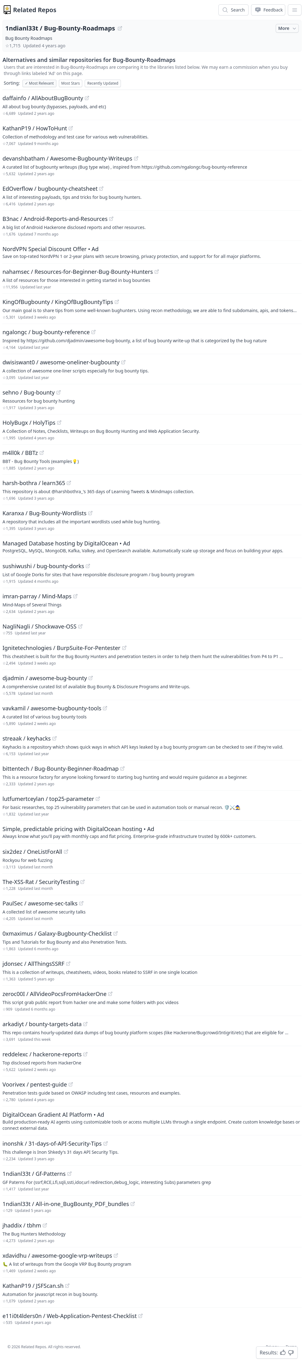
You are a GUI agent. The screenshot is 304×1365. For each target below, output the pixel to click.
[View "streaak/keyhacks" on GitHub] (54, 738)
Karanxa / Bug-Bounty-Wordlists (44, 513)
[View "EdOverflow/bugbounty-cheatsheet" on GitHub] (101, 188)
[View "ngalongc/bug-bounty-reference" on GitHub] (93, 332)
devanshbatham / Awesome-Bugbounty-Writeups (67, 158)
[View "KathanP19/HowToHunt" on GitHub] (70, 128)
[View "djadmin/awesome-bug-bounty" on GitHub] (90, 677)
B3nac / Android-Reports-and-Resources (54, 218)
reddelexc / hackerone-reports (42, 1054)
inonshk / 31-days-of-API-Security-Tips (52, 1143)
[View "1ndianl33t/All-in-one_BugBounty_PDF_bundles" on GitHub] (132, 1203)
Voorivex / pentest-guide (34, 1084)
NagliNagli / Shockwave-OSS (39, 626)
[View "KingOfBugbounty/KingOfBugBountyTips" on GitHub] (116, 301)
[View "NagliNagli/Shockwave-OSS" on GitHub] (80, 626)
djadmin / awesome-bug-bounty (44, 678)
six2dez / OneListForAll (32, 851)
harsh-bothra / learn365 (33, 483)
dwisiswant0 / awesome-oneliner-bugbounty (61, 362)
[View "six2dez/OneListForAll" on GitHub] (66, 851)
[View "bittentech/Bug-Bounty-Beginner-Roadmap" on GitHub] (122, 768)
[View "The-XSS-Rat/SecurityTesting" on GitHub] (82, 881)
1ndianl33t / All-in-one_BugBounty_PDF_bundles (65, 1204)
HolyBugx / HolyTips (28, 422)
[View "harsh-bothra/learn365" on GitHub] (68, 482)
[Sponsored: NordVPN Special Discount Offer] (152, 252)
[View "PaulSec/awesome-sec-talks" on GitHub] (81, 903)
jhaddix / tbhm (21, 1225)
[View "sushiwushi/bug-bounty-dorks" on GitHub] (87, 565)
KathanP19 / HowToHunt (34, 128)
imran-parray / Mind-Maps (37, 596)
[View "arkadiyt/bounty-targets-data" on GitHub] (85, 1023)
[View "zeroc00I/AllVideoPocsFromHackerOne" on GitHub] (110, 993)
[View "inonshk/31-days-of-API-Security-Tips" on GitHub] (105, 1143)
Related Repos (34, 10)
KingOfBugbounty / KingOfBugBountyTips (57, 302)
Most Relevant (39, 83)
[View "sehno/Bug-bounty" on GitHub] (58, 392)
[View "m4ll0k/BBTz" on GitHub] (41, 452)
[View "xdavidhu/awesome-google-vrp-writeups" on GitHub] (115, 1255)
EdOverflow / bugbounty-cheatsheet (49, 188)
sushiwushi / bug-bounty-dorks (43, 566)
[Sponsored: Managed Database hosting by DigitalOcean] (152, 546)
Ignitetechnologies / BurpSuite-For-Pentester (61, 648)
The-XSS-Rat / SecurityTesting (40, 882)
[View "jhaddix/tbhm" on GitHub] (44, 1225)
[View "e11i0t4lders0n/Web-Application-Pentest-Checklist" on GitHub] (140, 1315)
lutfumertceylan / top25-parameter (48, 798)
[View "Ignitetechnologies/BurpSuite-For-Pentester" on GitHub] (124, 647)
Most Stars (70, 83)
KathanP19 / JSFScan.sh (33, 1285)
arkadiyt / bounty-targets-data (42, 1024)
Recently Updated (102, 83)
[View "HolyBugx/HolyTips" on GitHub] (59, 422)
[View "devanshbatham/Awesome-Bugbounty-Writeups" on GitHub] (136, 158)
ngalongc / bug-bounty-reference (46, 332)
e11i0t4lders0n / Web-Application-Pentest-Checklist (69, 1316)
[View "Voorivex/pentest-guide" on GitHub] (70, 1084)
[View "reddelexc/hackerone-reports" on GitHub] (85, 1054)
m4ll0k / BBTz (20, 452)
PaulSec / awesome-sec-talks (40, 903)
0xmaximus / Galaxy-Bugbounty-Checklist (57, 933)
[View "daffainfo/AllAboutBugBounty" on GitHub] (86, 98)
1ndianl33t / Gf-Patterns (34, 1173)
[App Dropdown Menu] (295, 10)
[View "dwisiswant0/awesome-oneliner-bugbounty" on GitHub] (123, 362)
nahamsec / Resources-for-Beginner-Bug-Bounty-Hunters (77, 271)
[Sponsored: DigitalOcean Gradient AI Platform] (152, 1120)
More (287, 28)
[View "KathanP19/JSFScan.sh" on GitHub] (67, 1285)
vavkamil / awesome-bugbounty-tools (51, 708)
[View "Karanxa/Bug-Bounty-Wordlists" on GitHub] (90, 513)
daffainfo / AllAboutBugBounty (42, 98)
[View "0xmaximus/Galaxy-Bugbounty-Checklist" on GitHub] (115, 933)
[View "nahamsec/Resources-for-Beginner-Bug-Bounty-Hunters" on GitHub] (156, 271)
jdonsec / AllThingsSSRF (33, 963)
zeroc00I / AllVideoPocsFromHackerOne (54, 994)
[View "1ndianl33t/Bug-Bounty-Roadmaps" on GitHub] (119, 28)
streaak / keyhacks (26, 738)
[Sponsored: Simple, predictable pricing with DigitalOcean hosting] (152, 832)
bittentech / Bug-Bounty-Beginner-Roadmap (60, 768)
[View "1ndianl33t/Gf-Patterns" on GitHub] (69, 1173)
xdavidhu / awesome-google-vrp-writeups (57, 1255)
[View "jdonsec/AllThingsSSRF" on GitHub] (68, 963)
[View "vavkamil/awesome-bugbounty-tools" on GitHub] (104, 708)
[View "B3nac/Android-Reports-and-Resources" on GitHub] (111, 218)
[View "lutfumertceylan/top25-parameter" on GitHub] (97, 798)
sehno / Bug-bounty (28, 392)
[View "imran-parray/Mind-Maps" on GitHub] (75, 596)
